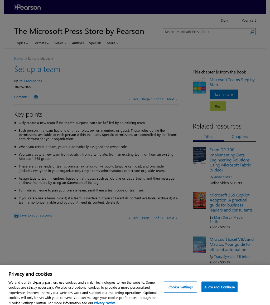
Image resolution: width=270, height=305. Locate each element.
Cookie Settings (180, 290)
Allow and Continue (219, 290)
